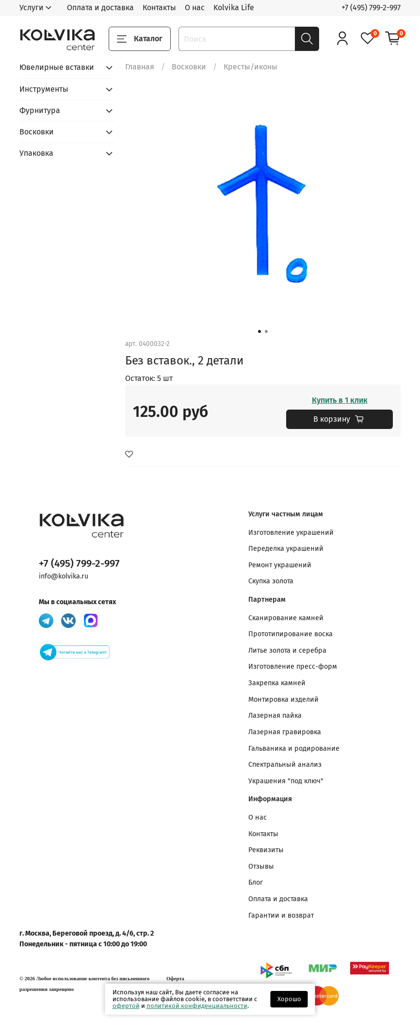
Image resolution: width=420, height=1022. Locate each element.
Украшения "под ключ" (285, 781)
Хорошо (289, 999)
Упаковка (36, 153)
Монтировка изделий (283, 699)
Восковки (189, 66)
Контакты (159, 7)
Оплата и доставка (100, 7)
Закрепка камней (277, 683)
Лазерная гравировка (284, 732)
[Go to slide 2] (266, 331)
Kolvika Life (233, 7)
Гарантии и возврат (281, 915)
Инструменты (43, 89)
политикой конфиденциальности (196, 1005)
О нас (195, 7)
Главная (139, 66)
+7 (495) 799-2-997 (371, 7)
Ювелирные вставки (56, 67)
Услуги (31, 7)
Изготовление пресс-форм (292, 666)
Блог (255, 882)
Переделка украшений (285, 548)
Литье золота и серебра (287, 650)
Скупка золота (270, 581)
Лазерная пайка (275, 715)
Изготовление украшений (291, 532)
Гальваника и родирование (293, 748)
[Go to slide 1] (259, 331)
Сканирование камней (285, 618)
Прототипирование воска (290, 634)
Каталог (139, 39)
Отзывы (261, 866)
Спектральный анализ (285, 764)
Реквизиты (266, 850)
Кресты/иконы (250, 66)
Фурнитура (39, 110)
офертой (126, 1005)
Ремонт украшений (279, 565)
